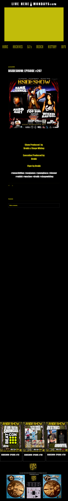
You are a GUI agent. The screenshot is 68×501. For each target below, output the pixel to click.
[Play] (36, 496)
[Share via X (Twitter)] (12, 185)
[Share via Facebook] (9, 185)
